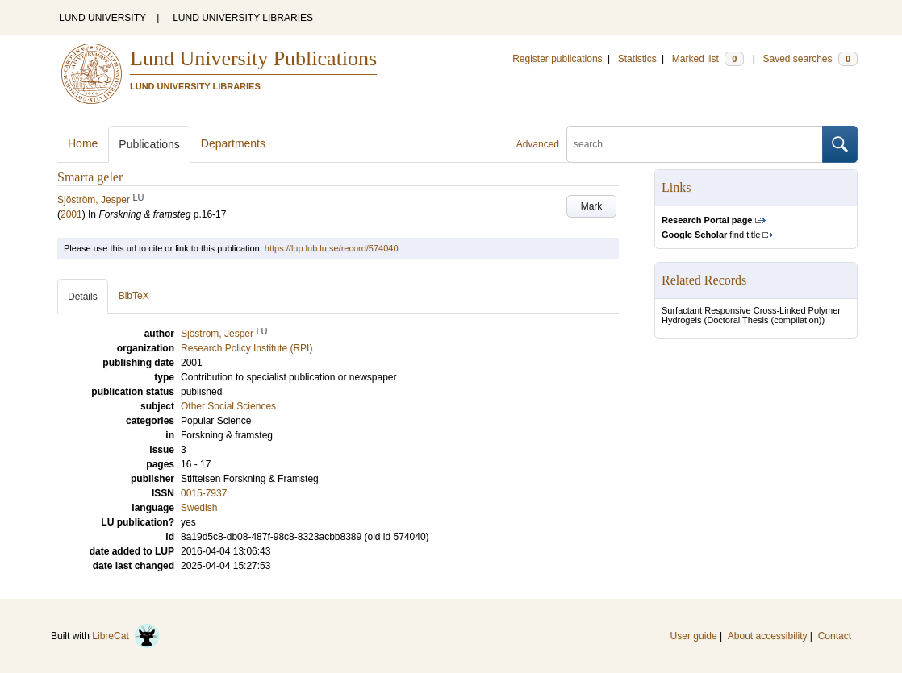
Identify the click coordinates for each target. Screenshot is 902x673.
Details (83, 296)
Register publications (557, 58)
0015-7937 (204, 493)
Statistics (637, 58)
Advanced (537, 144)
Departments (233, 143)
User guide (693, 636)
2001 (71, 214)
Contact (834, 636)
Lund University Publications (253, 58)
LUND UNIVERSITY (102, 17)
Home (83, 143)
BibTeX (134, 295)
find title (711, 234)
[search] (694, 144)
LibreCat (126, 636)
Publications (149, 144)
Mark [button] (592, 206)
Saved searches (810, 58)
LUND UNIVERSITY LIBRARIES (243, 17)
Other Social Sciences (228, 406)
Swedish (199, 507)
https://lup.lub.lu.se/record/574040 (332, 248)
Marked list (708, 58)
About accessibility (768, 636)
